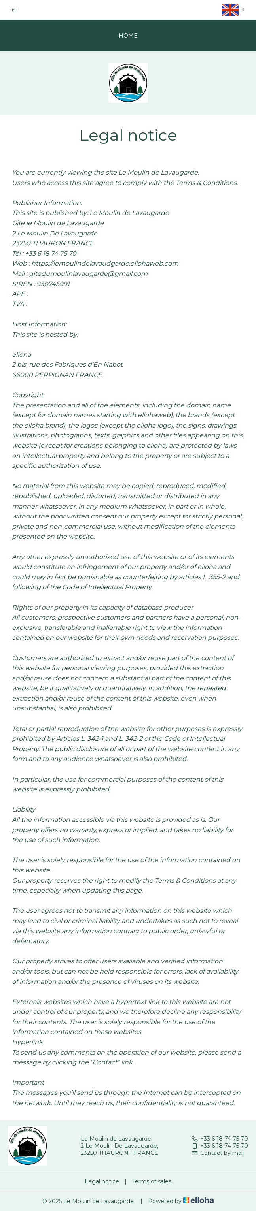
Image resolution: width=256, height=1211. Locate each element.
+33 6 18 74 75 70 (219, 1138)
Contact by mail (217, 1152)
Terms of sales (151, 1181)
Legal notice (102, 1181)
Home (128, 35)
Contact (30, 9)
